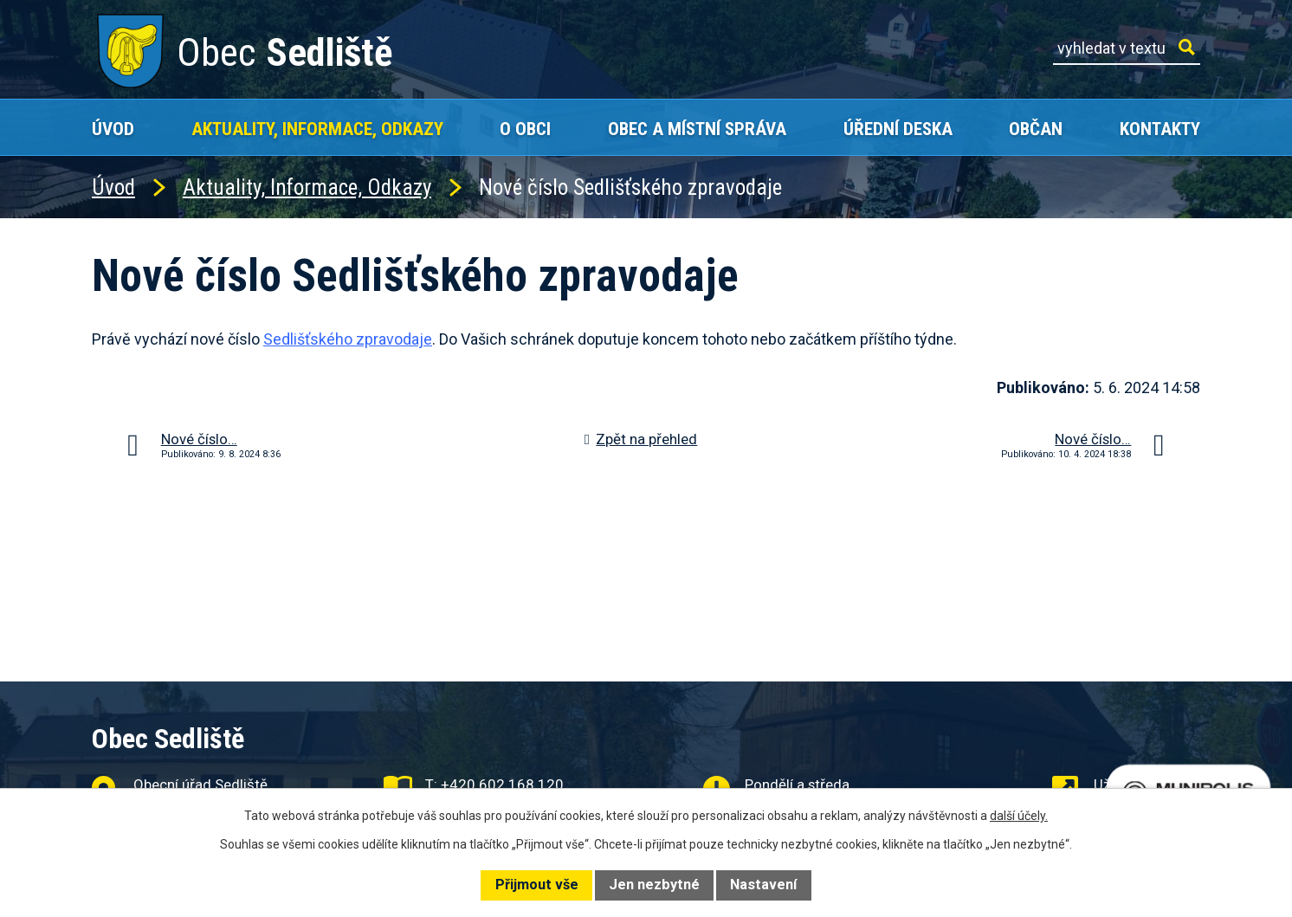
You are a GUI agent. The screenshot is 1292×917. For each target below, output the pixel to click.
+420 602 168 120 (502, 784)
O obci (525, 128)
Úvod (113, 128)
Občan (1036, 128)
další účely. (1019, 816)
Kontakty (1160, 128)
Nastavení (763, 884)
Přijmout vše (536, 884)
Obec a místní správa (697, 128)
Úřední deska (898, 128)
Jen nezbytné (654, 884)
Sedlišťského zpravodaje (347, 339)
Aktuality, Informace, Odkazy (317, 128)
